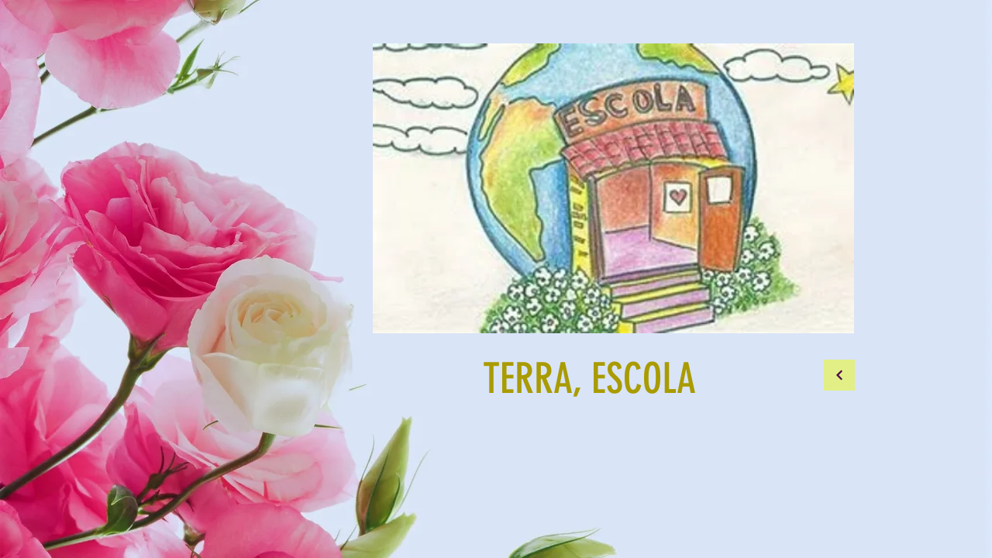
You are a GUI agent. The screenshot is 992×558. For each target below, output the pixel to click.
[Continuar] (839, 375)
